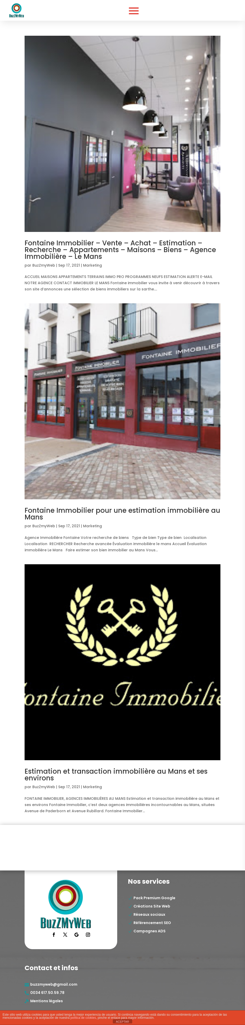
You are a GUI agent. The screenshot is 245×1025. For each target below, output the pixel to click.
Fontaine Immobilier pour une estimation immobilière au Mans (122, 514)
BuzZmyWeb (43, 265)
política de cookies (83, 1018)
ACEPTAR (122, 1021)
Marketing (92, 265)
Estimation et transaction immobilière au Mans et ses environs (116, 775)
